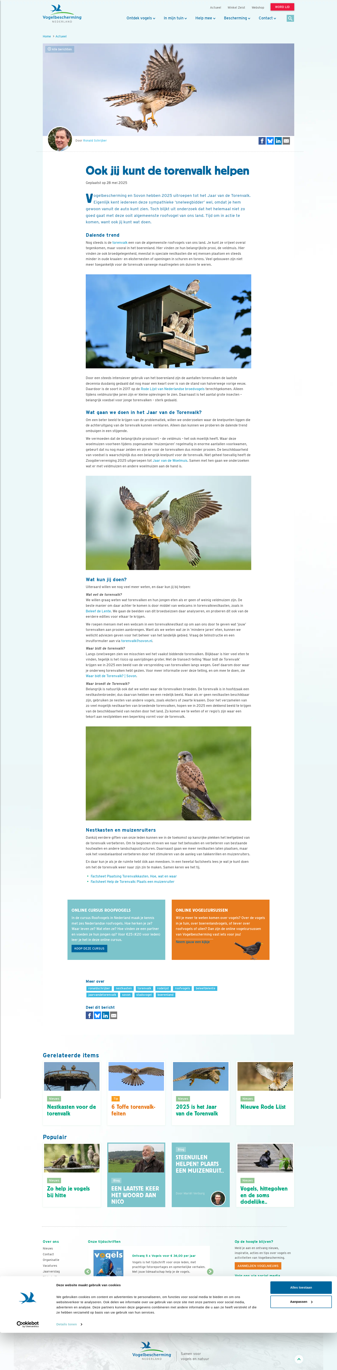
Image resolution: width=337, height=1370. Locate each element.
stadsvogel (144, 994)
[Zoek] (290, 18)
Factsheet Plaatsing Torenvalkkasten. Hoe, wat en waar (134, 876)
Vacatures (50, 1265)
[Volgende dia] (210, 1285)
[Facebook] (238, 1285)
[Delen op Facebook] (262, 141)
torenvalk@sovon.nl (136, 641)
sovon (126, 994)
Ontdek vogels (139, 18)
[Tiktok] (282, 1285)
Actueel (61, 36)
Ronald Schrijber (95, 140)
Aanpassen (301, 1339)
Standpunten (52, 1288)
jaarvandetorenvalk (102, 994)
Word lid (142, 1280)
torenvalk (119, 243)
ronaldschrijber (99, 988)
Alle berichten (60, 49)
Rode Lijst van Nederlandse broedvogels (173, 389)
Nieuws (48, 1248)
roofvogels (182, 988)
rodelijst (163, 988)
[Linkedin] (264, 1285)
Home (47, 36)
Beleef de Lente (98, 611)
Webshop (258, 7)
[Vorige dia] (87, 1285)
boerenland (165, 994)
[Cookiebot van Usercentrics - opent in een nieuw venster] (28, 1361)
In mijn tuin (174, 18)
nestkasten (124, 988)
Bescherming (235, 18)
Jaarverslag (51, 1271)
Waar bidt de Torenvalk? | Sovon (111, 676)
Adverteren (51, 1283)
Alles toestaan (301, 1325)
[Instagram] (255, 1285)
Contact (266, 18)
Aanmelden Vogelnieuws (258, 1266)
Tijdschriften (52, 1277)
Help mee (203, 18)
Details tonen (66, 1361)
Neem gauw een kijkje (193, 942)
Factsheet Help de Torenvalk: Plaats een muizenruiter (133, 882)
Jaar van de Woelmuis (170, 461)
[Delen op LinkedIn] (278, 141)
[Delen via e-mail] (286, 141)
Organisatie (51, 1260)
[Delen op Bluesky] (270, 141)
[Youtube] (247, 1285)
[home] (62, 13)
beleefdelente (205, 988)
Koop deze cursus (89, 948)
